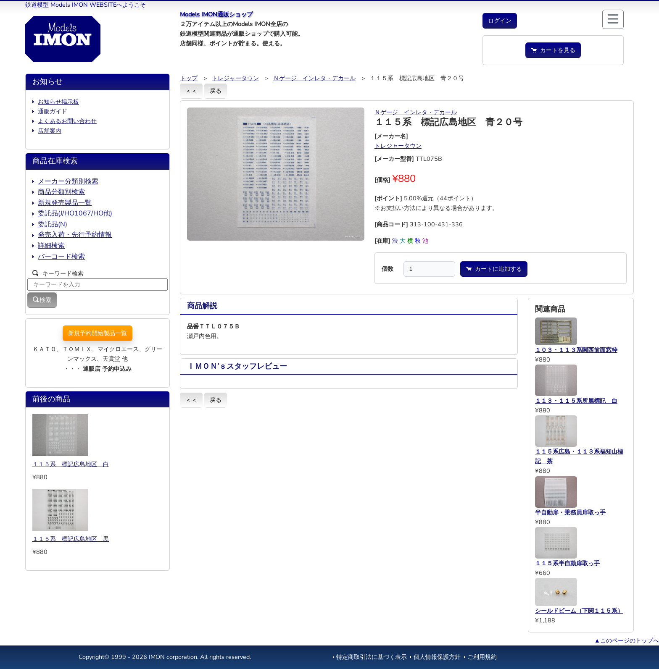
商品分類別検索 (61, 192)
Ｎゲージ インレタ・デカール (314, 78)
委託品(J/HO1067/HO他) (75, 213)
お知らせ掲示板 (58, 101)
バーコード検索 (61, 256)
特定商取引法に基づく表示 (371, 657)
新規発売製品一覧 (65, 202)
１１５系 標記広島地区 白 (70, 464)
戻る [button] (215, 91)
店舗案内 (49, 130)
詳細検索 (51, 245)
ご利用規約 (482, 657)
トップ (189, 78)
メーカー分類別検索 (68, 181)
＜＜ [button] (191, 91)
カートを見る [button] (553, 50)
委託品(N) (52, 224)
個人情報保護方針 (437, 657)
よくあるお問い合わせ (67, 121)
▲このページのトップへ (626, 640)
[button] (499, 21)
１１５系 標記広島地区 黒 (70, 539)
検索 (42, 300)
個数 (387, 269)
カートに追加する (494, 269)
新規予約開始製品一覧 (97, 333)
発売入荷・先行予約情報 (75, 234)
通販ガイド (52, 111)
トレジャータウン (235, 78)
